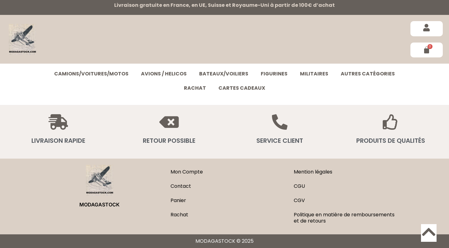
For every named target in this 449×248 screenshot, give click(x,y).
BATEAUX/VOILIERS (223, 73)
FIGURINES (274, 73)
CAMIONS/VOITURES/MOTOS (91, 73)
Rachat (195, 88)
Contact (181, 186)
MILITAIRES (314, 73)
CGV (299, 200)
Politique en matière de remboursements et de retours (344, 217)
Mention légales (313, 171)
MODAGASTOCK (99, 204)
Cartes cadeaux (241, 88)
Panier (178, 200)
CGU (299, 186)
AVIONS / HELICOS (164, 73)
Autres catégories (368, 73)
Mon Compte (187, 171)
